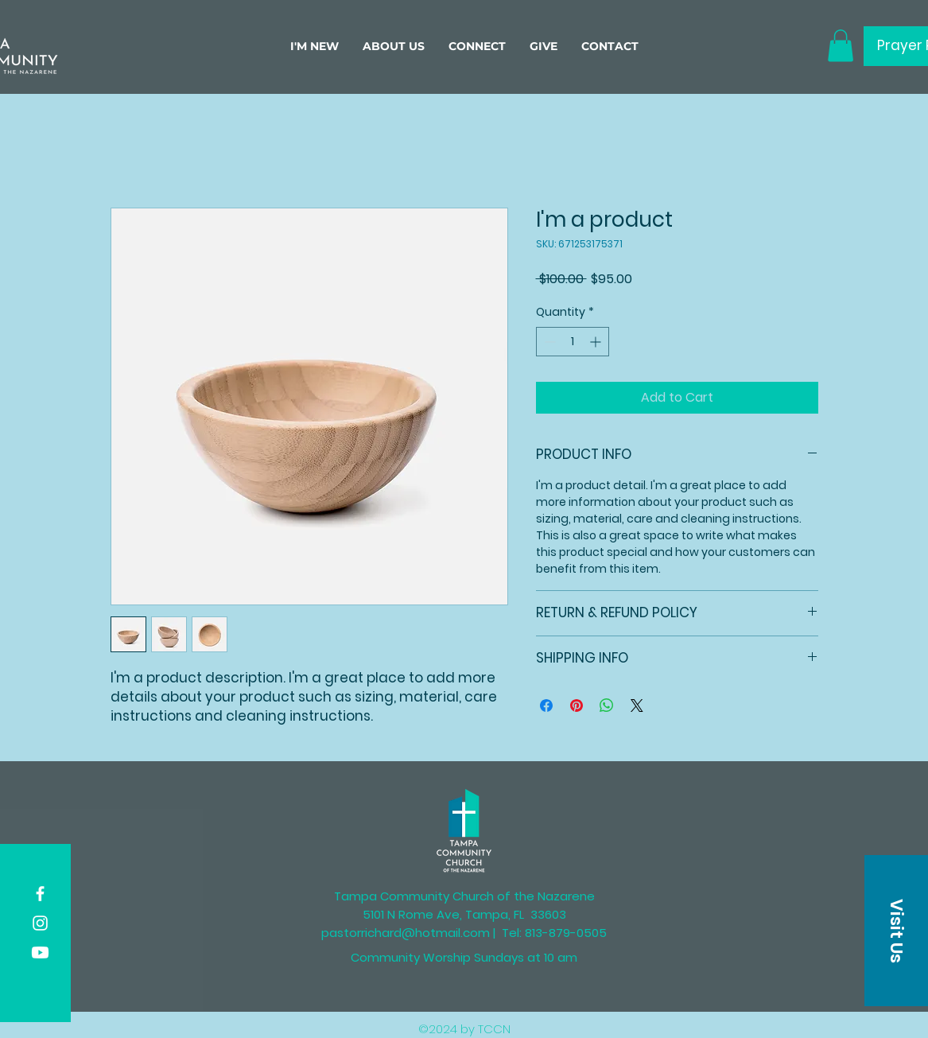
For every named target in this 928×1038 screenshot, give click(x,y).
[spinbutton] (572, 342)
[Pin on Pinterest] (576, 705)
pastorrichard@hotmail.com (405, 932)
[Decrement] (548, 342)
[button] (394, 46)
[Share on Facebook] (546, 705)
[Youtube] (40, 952)
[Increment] (597, 342)
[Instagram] (40, 923)
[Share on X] (636, 705)
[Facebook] (40, 894)
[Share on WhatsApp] (606, 705)
